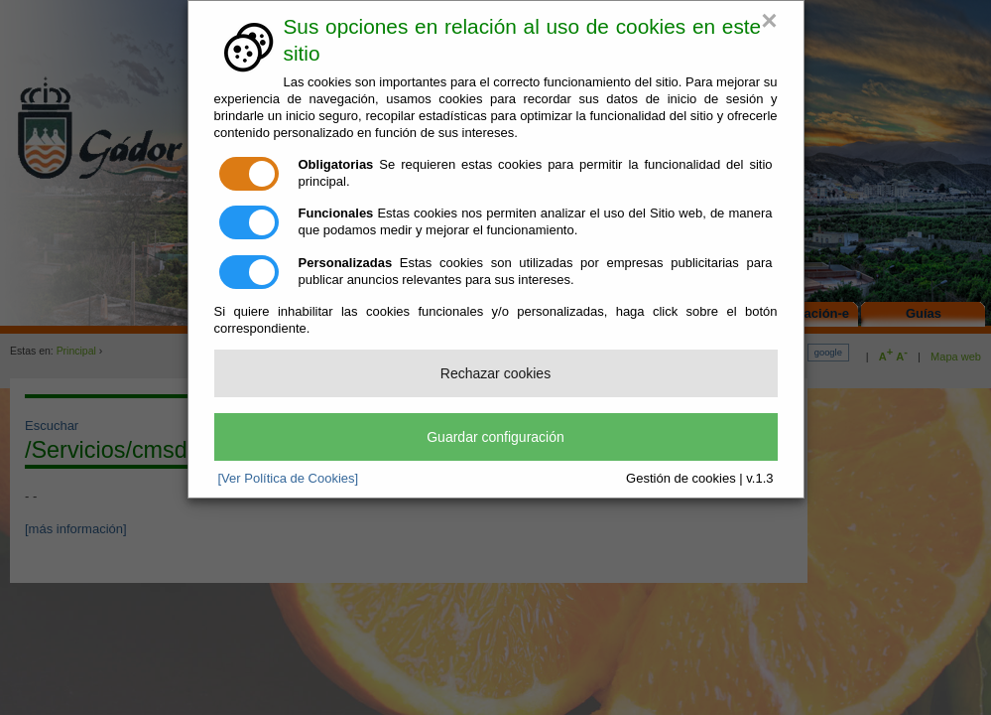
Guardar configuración (495, 437)
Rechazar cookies (495, 373)
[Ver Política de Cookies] (288, 478)
